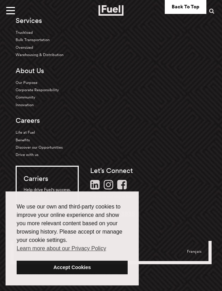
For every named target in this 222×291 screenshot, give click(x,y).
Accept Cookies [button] (72, 267)
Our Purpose (26, 82)
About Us (30, 70)
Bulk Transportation (33, 39)
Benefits (23, 140)
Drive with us (27, 154)
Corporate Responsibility (37, 90)
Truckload (24, 32)
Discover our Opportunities (39, 147)
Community (25, 97)
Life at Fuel (25, 132)
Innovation (25, 105)
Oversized (24, 47)
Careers (28, 120)
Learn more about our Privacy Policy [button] (61, 248)
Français (194, 251)
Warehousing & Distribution (39, 54)
